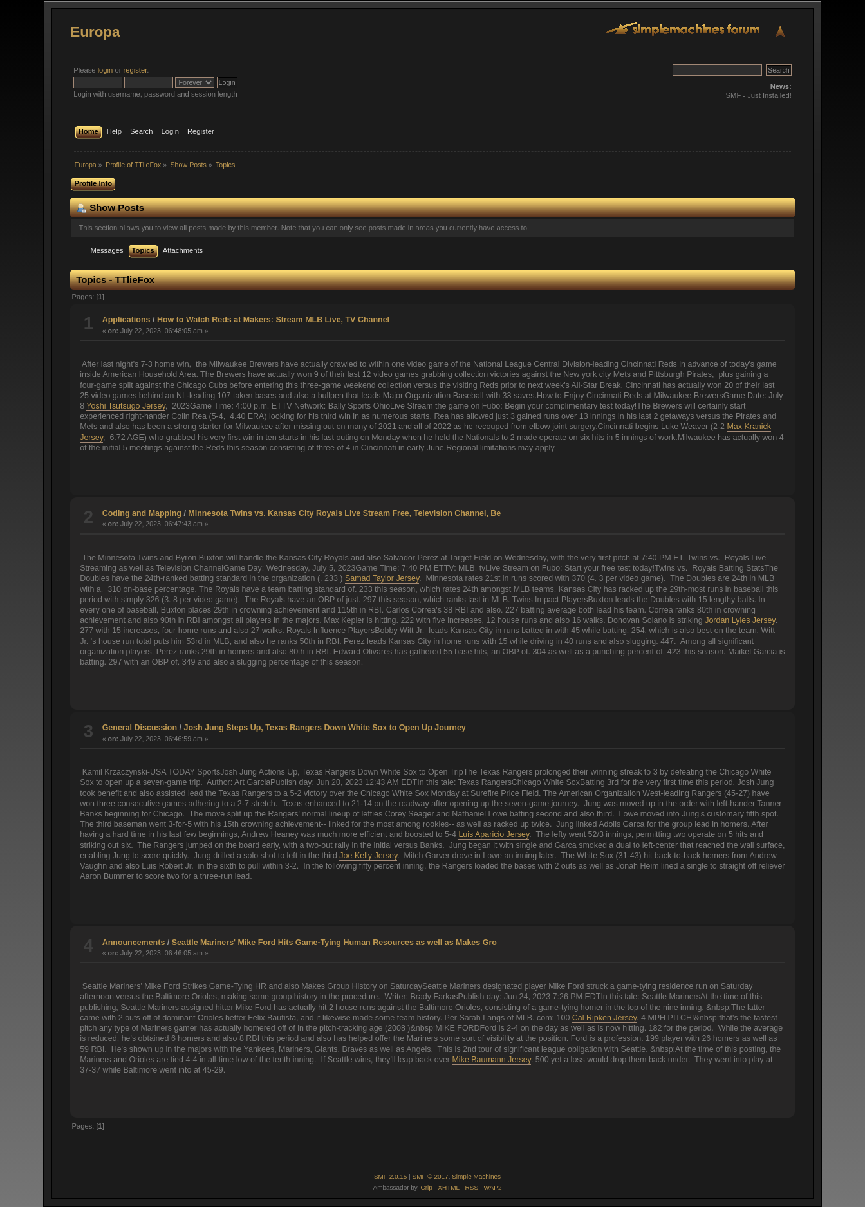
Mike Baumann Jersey (491, 1059)
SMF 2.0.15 (390, 1176)
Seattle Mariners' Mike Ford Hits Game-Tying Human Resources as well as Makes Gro (334, 942)
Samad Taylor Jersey (382, 578)
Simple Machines (476, 1176)
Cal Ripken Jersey (604, 1017)
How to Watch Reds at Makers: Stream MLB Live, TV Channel (273, 319)
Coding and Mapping (141, 513)
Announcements (133, 942)
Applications (126, 319)
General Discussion (139, 727)
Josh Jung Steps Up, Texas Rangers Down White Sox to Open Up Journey (324, 727)
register (135, 70)
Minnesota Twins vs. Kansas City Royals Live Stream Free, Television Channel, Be (344, 513)
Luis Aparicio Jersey (493, 834)
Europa (95, 32)
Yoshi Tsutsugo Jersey (125, 405)
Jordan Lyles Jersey (740, 620)
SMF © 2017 (431, 1176)
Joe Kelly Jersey (368, 855)
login (105, 70)
